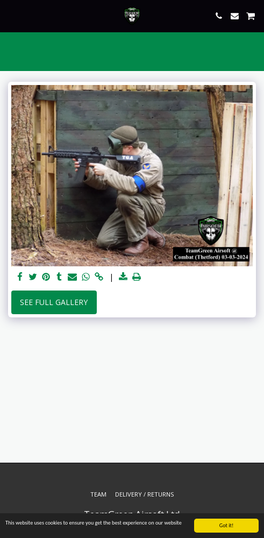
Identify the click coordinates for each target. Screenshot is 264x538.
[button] (12, 15)
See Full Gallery (54, 302)
